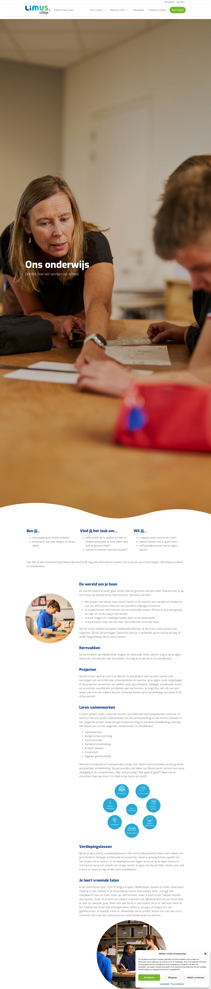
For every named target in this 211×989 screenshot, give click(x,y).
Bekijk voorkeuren (195, 977)
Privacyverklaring (177, 984)
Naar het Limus (119, 10)
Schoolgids (138, 10)
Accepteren (149, 977)
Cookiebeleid (164, 984)
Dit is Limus (98, 10)
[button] (205, 953)
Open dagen (178, 10)
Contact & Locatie (157, 10)
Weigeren (172, 977)
